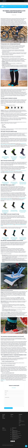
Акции (3, 415)
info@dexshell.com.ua (14, 430)
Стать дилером (4, 430)
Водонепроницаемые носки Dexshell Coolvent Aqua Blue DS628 (22, 211)
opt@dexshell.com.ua (14, 432)
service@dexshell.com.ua (15, 438)
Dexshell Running (23, 143)
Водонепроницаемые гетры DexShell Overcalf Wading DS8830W (22, 238)
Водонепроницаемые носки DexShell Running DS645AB (5, 157)
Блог (19, 423)
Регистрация (14, 387)
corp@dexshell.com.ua (15, 434)
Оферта (20, 422)
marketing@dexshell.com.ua (15, 436)
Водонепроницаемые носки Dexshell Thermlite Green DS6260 (5, 183)
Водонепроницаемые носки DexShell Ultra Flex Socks (23, 157)
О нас (11, 415)
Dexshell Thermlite (18, 170)
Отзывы (3, 418)
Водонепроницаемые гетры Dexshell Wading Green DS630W (14, 238)
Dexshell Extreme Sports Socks (9, 171)
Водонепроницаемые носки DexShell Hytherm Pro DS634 (5, 238)
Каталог (3, 414)
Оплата (20, 415)
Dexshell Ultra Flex (12, 144)
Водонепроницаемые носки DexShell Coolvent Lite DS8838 (14, 183)
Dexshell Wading (17, 224)
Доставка (20, 416)
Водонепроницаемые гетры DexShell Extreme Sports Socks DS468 (22, 183)
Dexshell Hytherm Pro (10, 224)
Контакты (12, 416)
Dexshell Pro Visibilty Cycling (5, 144)
